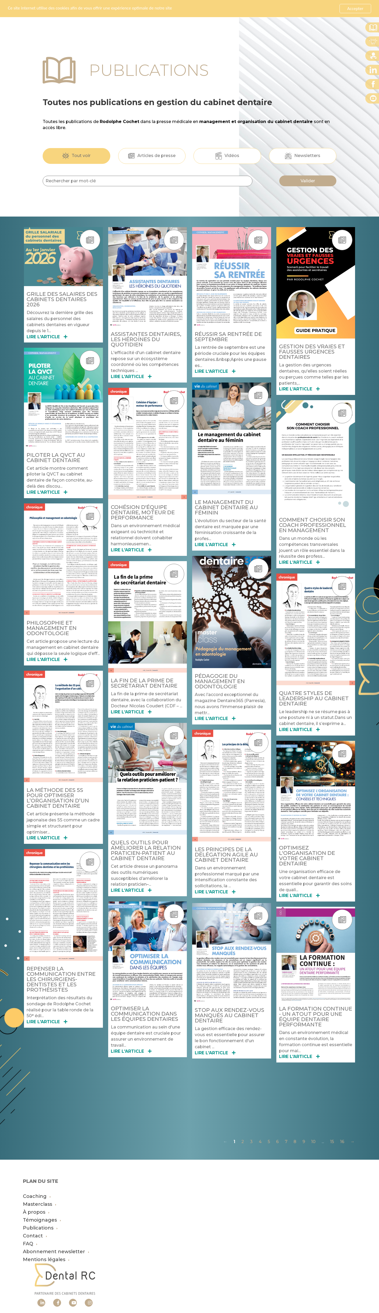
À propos (36, 1212)
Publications (40, 1228)
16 (342, 1141)
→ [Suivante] (352, 1141)
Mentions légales (46, 1259)
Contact (35, 1236)
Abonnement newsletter (56, 1252)
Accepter (355, 8)
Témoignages (42, 1220)
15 (332, 1141)
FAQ (30, 1244)
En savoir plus (185, 8)
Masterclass (39, 1204)
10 (313, 1141)
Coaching (37, 1196)
